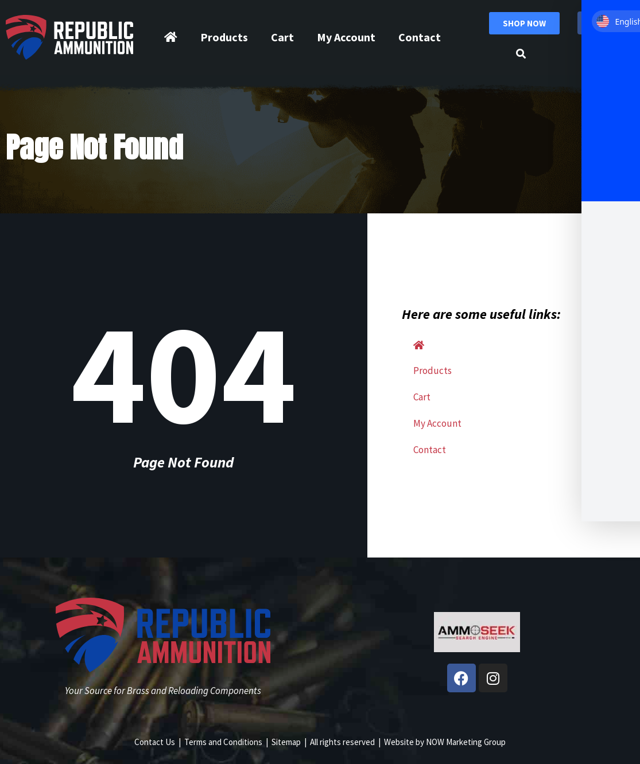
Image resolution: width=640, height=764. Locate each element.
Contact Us (154, 741)
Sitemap (286, 741)
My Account (346, 37)
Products (224, 37)
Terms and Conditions (223, 741)
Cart (282, 37)
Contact (419, 37)
